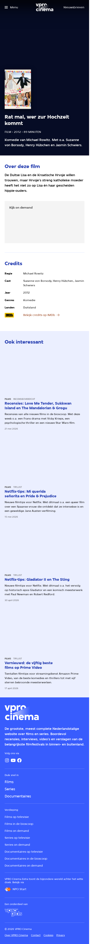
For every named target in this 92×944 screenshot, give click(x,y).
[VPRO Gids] (13, 913)
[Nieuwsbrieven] (73, 7)
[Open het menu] (11, 7)
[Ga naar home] (44, 7)
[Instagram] (7, 760)
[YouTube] (13, 760)
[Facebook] (19, 760)
